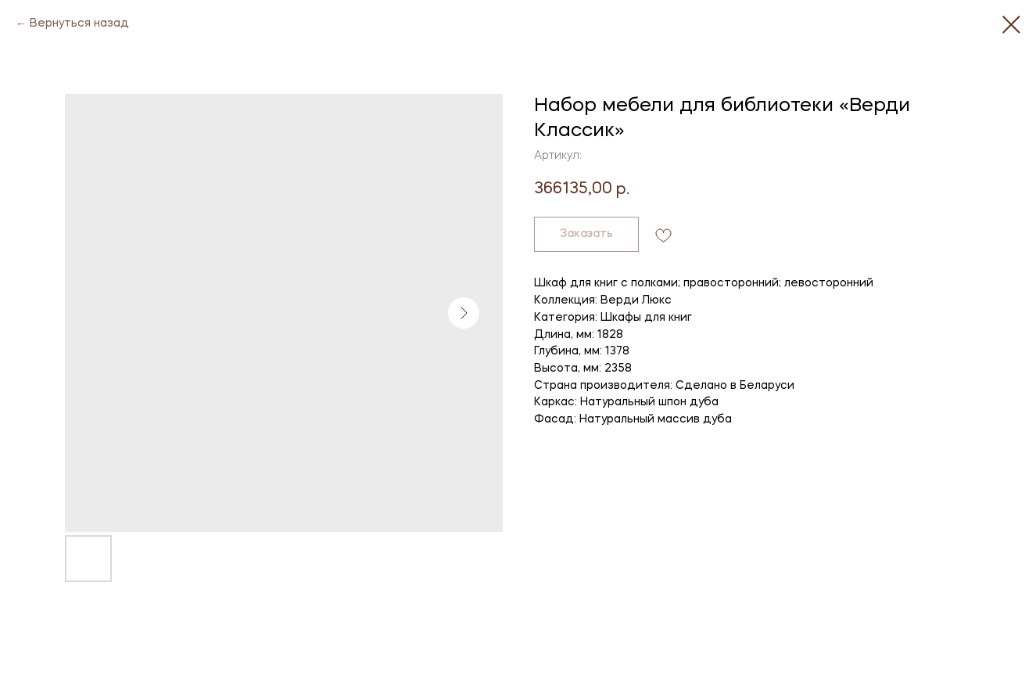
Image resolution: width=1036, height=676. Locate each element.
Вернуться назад (79, 23)
